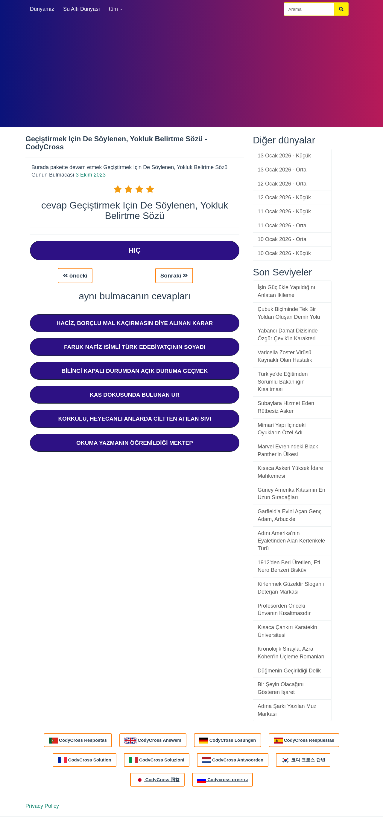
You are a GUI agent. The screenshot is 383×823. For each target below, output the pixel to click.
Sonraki (174, 275)
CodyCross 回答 (157, 780)
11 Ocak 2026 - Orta (282, 226)
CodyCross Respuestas (304, 741)
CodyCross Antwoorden (232, 760)
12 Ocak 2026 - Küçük (284, 197)
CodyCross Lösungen (227, 741)
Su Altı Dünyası (81, 9)
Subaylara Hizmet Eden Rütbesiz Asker (286, 407)
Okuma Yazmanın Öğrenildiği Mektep (134, 443)
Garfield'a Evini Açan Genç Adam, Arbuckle (290, 515)
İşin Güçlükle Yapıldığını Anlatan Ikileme (286, 291)
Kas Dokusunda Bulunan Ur (135, 395)
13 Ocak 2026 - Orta (282, 170)
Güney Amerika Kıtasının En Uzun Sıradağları (291, 494)
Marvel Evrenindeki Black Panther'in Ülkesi (288, 450)
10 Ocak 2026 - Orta (282, 239)
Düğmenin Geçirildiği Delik (289, 671)
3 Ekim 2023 (91, 175)
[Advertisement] (191, 72)
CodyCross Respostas (78, 741)
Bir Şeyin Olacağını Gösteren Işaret (281, 688)
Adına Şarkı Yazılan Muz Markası (287, 710)
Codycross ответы (222, 780)
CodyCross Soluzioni (156, 760)
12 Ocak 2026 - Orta (282, 184)
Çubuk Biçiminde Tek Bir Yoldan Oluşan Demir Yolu (289, 313)
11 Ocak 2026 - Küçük (284, 211)
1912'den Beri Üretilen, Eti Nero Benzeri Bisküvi (289, 566)
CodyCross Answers (152, 741)
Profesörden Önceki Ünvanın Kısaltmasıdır (284, 610)
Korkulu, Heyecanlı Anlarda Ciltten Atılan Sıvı (134, 419)
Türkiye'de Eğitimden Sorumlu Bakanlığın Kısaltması (283, 381)
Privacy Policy (42, 806)
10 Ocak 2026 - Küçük (284, 253)
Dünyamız (42, 9)
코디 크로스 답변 (303, 760)
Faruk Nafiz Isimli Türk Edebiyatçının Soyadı (134, 347)
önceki (75, 275)
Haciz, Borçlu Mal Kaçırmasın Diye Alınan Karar (135, 323)
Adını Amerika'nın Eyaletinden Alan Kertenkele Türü (291, 540)
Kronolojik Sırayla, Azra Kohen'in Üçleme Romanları (291, 653)
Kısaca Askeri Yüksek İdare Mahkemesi (290, 472)
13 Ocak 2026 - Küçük (284, 156)
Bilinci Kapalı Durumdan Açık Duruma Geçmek (134, 371)
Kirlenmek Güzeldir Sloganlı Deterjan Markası (291, 588)
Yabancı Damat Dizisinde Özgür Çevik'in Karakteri (288, 334)
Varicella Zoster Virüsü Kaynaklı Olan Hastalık (285, 356)
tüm (115, 9)
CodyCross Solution (84, 760)
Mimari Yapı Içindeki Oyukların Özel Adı (282, 429)
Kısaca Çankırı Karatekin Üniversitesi (287, 631)
